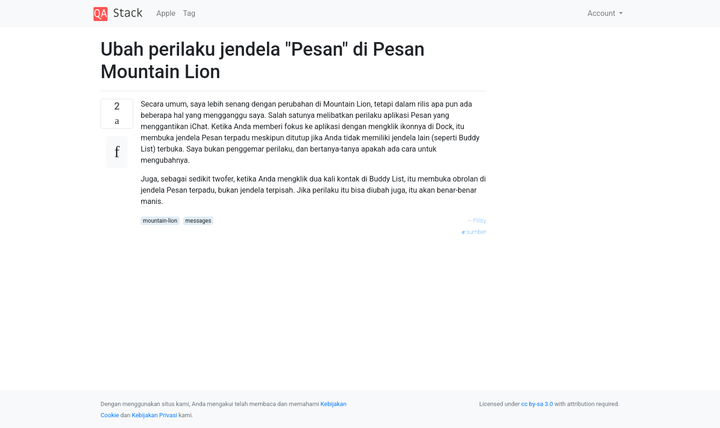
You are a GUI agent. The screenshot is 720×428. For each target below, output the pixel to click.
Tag (189, 13)
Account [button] (602, 13)
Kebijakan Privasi (154, 415)
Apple (166, 13)
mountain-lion (160, 221)
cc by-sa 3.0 (537, 403)
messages (198, 221)
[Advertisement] (313, 302)
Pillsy (479, 220)
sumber (474, 231)
